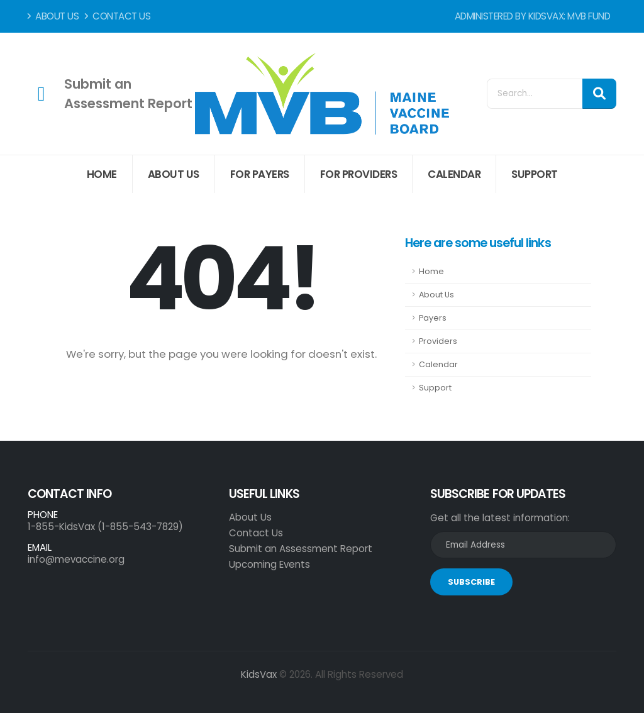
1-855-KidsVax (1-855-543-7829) (105, 526)
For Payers (259, 174)
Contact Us (117, 16)
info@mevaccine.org (76, 559)
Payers (433, 317)
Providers (438, 341)
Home (102, 174)
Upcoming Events (269, 564)
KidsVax (259, 674)
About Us (53, 16)
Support (534, 174)
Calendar (454, 174)
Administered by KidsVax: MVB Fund (533, 16)
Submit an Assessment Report (300, 548)
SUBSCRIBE (471, 582)
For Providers (358, 174)
